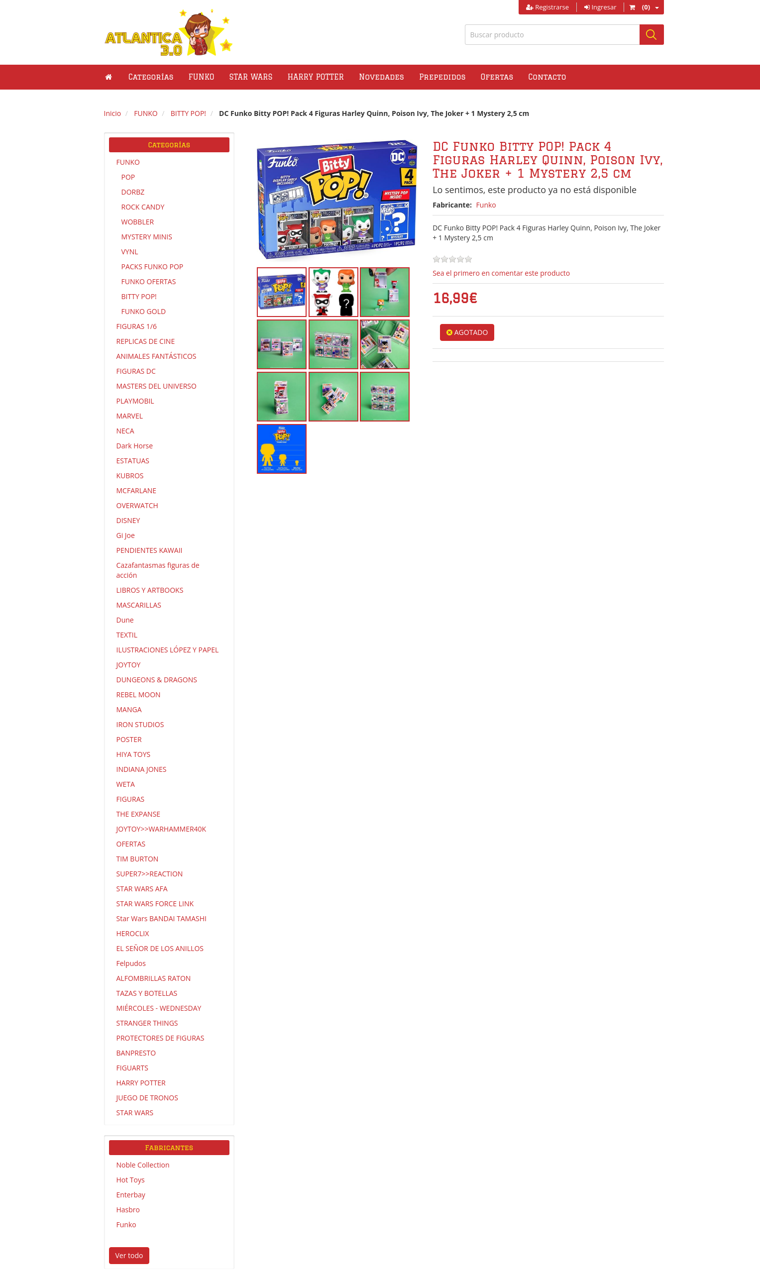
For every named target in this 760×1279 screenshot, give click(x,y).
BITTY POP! (139, 296)
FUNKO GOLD (143, 311)
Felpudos (131, 963)
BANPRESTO (136, 1053)
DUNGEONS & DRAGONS (156, 679)
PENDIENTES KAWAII (149, 550)
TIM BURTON (137, 858)
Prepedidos (442, 77)
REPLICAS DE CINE (145, 341)
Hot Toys (130, 1179)
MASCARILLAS (139, 605)
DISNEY (128, 520)
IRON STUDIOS (140, 724)
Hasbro (128, 1209)
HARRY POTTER (141, 1082)
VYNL (129, 251)
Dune (125, 620)
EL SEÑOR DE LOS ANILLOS (160, 948)
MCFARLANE (136, 490)
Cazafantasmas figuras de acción (158, 570)
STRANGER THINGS (147, 1023)
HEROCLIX (132, 933)
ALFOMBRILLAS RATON (153, 978)
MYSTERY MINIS (146, 236)
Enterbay (130, 1194)
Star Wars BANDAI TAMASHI (161, 918)
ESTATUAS (132, 460)
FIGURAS (130, 799)
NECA (125, 430)
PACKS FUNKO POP (152, 266)
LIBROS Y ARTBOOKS (150, 590)
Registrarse (547, 6)
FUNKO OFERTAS (148, 281)
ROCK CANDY (143, 207)
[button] (201, 77)
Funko (126, 1224)
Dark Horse (134, 445)
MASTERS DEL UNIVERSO (156, 386)
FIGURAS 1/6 (136, 326)
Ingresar (600, 6)
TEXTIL (127, 635)
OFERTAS (131, 844)
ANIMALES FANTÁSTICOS (156, 356)
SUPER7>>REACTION (149, 873)
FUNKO (128, 162)
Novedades (381, 77)
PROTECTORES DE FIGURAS (160, 1038)
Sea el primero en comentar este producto (501, 273)
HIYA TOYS (133, 754)
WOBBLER (137, 221)
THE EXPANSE (138, 814)
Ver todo (129, 1255)
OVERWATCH (137, 505)
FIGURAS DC (136, 371)
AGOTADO (467, 332)
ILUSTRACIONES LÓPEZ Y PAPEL (167, 649)
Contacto (547, 77)
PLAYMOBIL (135, 401)
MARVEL (129, 416)
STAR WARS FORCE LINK (155, 903)
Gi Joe (125, 535)
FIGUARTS (132, 1067)
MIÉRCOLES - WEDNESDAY (159, 1008)
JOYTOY (128, 664)
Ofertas (497, 77)
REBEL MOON (138, 694)
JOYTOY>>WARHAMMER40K (161, 829)
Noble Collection (143, 1165)
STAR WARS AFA (142, 888)
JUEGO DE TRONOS (147, 1097)
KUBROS (130, 475)
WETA (125, 784)
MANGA (129, 709)
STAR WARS (135, 1112)
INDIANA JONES (141, 769)
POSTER (129, 739)
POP (128, 177)
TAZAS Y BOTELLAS (147, 993)
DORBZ (133, 192)
